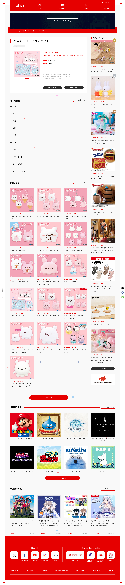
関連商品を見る (74, 88)
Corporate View (30, 571)
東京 (14, 121)
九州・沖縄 (17, 164)
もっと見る (49, 397)
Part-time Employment (62, 571)
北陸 (14, 142)
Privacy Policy (80, 571)
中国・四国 (17, 157)
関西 (14, 150)
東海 (14, 135)
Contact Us (111, 571)
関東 (14, 128)
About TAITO (106, 3)
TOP (12, 31)
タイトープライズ (23, 31)
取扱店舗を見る (52, 88)
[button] (27, 78)
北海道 (15, 106)
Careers (45, 571)
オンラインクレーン (21, 171)
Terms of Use (96, 571)
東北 (14, 114)
